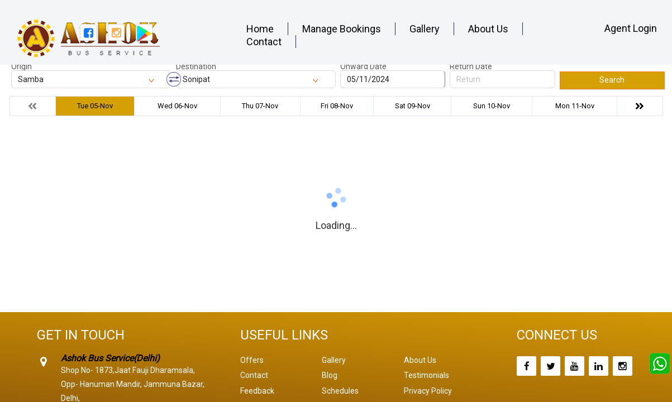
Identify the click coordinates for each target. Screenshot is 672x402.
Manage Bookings (341, 29)
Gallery (424, 29)
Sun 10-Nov (491, 106)
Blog (329, 375)
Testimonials (426, 375)
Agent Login (630, 28)
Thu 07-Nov (260, 106)
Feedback (257, 390)
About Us (488, 29)
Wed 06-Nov (177, 106)
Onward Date (363, 66)
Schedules (340, 390)
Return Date (471, 66)
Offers (252, 360)
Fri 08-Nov (337, 106)
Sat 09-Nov (412, 106)
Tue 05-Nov (95, 106)
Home (260, 29)
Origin (21, 66)
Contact (264, 41)
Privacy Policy (428, 390)
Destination (196, 66)
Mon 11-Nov (574, 106)
